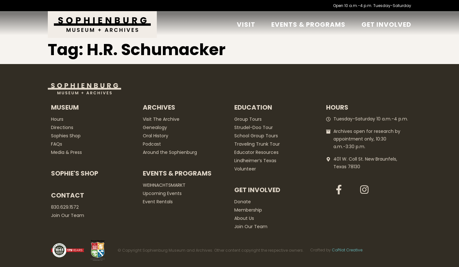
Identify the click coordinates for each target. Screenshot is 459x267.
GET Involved (386, 24)
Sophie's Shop (74, 173)
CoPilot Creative (347, 250)
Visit (246, 24)
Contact (67, 195)
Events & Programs (308, 24)
